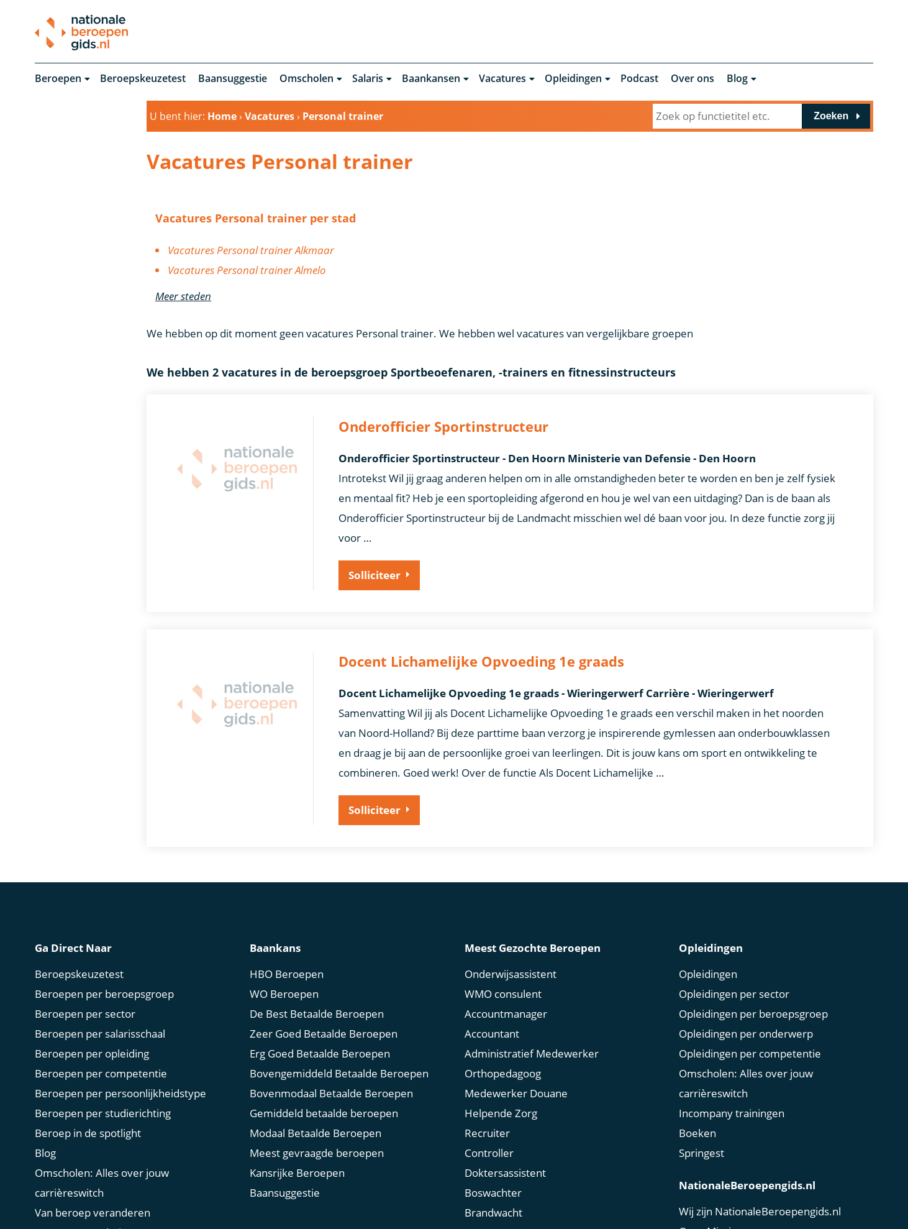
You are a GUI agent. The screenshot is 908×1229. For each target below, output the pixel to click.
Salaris (367, 79)
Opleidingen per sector (734, 955)
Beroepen (58, 79)
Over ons (692, 79)
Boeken (697, 1094)
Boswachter (493, 1154)
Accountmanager (506, 975)
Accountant (492, 995)
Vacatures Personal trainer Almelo (247, 271)
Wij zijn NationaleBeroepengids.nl (760, 1173)
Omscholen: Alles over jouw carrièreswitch (102, 1144)
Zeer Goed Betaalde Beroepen (323, 995)
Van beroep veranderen (92, 1174)
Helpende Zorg (501, 1074)
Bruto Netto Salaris (80, 1194)
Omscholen (306, 79)
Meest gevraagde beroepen (317, 1114)
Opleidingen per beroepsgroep (753, 975)
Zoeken (831, 117)
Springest (701, 1114)
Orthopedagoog (503, 1035)
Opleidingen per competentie (750, 1015)
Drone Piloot (495, 1214)
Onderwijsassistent (510, 935)
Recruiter (487, 1094)
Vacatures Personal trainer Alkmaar (251, 251)
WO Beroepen (284, 955)
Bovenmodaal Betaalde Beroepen (331, 1055)
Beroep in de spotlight (88, 1094)
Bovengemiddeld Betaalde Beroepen (339, 1035)
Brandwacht (493, 1174)
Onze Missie (708, 1193)
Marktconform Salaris (86, 1214)
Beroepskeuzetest (143, 79)
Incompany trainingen (731, 1074)
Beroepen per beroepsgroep (104, 955)
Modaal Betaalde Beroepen (315, 1094)
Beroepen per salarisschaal (100, 995)
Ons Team (703, 1212)
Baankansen (431, 79)
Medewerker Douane (516, 1055)
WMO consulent (503, 955)
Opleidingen (573, 79)
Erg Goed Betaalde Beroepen (320, 1015)
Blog (737, 79)
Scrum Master (498, 1194)
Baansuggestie (232, 79)
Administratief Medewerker (532, 1015)
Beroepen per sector (85, 975)
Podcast (639, 79)
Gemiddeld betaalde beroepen (324, 1074)
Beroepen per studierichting (103, 1074)
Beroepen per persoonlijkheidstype (120, 1055)
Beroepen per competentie (101, 1035)
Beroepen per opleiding (92, 1015)
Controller (489, 1114)
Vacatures (502, 79)
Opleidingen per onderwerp (746, 995)
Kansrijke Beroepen (297, 1134)
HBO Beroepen (287, 935)
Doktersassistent (505, 1134)
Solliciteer (374, 576)
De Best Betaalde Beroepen (317, 975)
